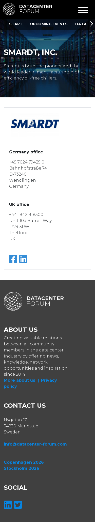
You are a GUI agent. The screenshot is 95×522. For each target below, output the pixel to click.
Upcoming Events (49, 24)
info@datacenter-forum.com (35, 444)
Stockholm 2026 (21, 468)
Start (16, 24)
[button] (92, 24)
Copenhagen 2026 (24, 462)
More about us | (21, 380)
